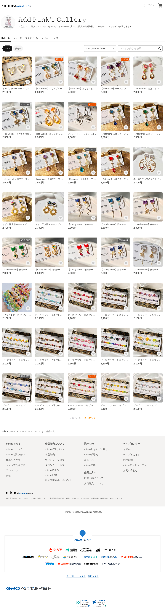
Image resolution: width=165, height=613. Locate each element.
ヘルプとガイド (131, 454)
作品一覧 (5, 38)
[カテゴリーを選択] (100, 48)
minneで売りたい (54, 449)
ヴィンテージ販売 (54, 460)
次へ (92, 418)
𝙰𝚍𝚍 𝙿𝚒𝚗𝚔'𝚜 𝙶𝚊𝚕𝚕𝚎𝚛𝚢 (52, 19)
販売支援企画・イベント (58, 480)
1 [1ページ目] (79, 418)
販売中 (18, 48)
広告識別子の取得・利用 (60, 498)
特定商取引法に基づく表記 (17, 498)
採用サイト (93, 576)
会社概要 (95, 498)
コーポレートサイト (76, 576)
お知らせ (128, 449)
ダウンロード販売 (54, 465)
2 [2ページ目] (85, 418)
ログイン (150, 5)
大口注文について (93, 483)
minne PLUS (52, 470)
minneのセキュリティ (135, 465)
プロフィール (31, 38)
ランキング (12, 470)
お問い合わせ (130, 470)
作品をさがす (13, 460)
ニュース (89, 460)
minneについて (14, 449)
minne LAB (51, 475)
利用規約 (128, 460)
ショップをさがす (15, 465)
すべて (7, 48)
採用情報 (104, 498)
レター (57, 38)
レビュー (46, 38)
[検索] (159, 48)
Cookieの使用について (39, 498)
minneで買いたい (15, 454)
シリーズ (17, 38)
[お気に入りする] (28, 82)
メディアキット (115, 498)
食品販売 (50, 454)
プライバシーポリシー (80, 498)
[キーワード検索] (140, 48)
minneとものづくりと (96, 449)
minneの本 (90, 465)
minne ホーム (8, 431)
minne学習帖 (91, 454)
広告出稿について (93, 478)
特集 (8, 475)
